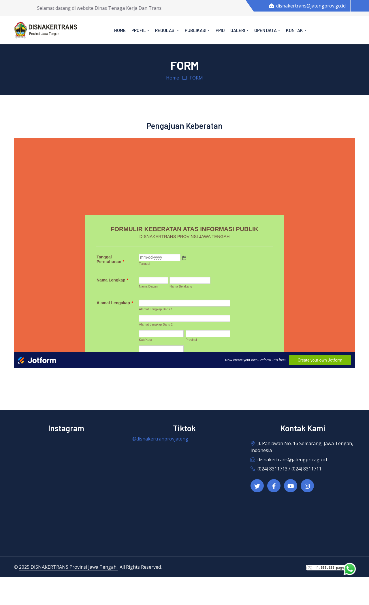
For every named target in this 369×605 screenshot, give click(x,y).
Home (120, 30)
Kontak (294, 30)
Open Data (265, 30)
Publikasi (195, 30)
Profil (138, 30)
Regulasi (165, 30)
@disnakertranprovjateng (160, 439)
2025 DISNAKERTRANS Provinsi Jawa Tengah (68, 567)
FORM (196, 78)
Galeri (237, 30)
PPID (220, 30)
